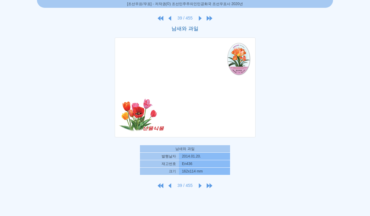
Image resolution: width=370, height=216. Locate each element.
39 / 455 (185, 18)
